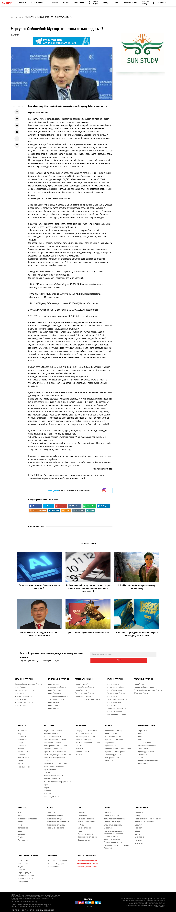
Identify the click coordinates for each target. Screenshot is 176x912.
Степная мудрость (145, 741)
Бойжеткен (82, 814)
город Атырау (20, 697)
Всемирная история (113, 732)
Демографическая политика (55, 744)
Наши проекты (24, 750)
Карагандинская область (58, 694)
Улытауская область (56, 697)
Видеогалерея (109, 826)
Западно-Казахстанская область (28, 682)
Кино (20, 823)
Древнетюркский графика (115, 750)
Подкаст (138, 826)
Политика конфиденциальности (42, 908)
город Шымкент (113, 694)
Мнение (21, 747)
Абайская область (141, 691)
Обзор (137, 829)
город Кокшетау (54, 688)
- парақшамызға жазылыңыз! (68, 490)
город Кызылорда (114, 710)
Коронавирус (53, 865)
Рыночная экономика (84, 732)
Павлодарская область (84, 691)
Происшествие (130, 3)
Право (46, 783)
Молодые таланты (111, 814)
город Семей (139, 682)
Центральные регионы (58, 677)
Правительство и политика (55, 750)
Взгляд (137, 832)
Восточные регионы (143, 677)
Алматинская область (116, 685)
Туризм (79, 744)
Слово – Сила (143, 747)
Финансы (79, 753)
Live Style (82, 806)
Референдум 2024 (51, 795)
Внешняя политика (51, 732)
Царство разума (24, 871)
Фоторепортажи (84, 838)
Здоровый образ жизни (57, 859)
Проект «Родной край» (113, 820)
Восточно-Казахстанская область (148, 688)
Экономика (79, 3)
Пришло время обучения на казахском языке (88, 633)
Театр (20, 820)
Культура (22, 806)
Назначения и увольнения (54, 765)
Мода (80, 829)
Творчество (142, 729)
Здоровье (139, 811)
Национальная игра (55, 814)
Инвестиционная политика (55, 738)
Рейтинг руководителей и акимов (57, 753)
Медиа (20, 835)
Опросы (21, 759)
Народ (106, 3)
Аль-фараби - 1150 (112, 756)
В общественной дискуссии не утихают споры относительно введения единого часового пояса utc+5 (88, 588)
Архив (20, 762)
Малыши (107, 811)
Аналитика (80, 747)
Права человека (50, 768)
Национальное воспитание (58, 820)
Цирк (20, 829)
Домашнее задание (86, 817)
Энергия (21, 868)
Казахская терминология (145, 820)
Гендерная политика (52, 741)
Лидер (137, 814)
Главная (14, 17)
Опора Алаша (143, 762)
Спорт (116, 3)
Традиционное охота (55, 826)
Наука (20, 865)
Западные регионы (24, 677)
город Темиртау (54, 704)
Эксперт (21, 753)
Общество (22, 735)
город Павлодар (81, 688)
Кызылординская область (117, 713)
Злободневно (37, 3)
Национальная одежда (56, 823)
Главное (47, 789)
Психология (23, 859)
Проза (140, 735)
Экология (139, 841)
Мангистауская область (24, 688)
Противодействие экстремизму (148, 817)
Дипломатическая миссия (54, 777)
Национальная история (114, 729)
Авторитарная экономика (86, 735)
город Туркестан (114, 701)
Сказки (140, 756)
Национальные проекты (54, 774)
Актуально (53, 3)
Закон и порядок (146, 3)
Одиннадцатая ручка (146, 750)
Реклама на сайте (19, 908)
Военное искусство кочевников (118, 747)
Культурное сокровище (147, 744)
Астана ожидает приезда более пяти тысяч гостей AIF (39, 587)
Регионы (138, 838)
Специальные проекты (113, 823)
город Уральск (20, 685)
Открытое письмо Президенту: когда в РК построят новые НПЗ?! (39, 634)
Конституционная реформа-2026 (57, 780)
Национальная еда (54, 817)
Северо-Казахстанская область (88, 697)
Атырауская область (23, 694)
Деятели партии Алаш (114, 738)
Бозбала (81, 811)
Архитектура (23, 838)
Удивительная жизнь (26, 874)
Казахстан (22, 729)
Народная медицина (56, 862)
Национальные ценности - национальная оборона (114, 830)
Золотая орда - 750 (113, 753)
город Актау (19, 691)
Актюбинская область (24, 701)
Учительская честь (25, 877)
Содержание (23, 880)
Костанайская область (84, 685)
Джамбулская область (116, 706)
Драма (140, 738)
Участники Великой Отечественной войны (113, 839)
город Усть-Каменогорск (144, 685)
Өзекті (21, 17)
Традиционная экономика (86, 729)
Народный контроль (84, 738)
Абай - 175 (109, 759)
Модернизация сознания (148, 759)
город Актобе (20, 704)
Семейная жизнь (84, 826)
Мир (19, 732)
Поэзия (140, 732)
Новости (22, 3)
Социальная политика (53, 747)
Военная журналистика (87, 835)
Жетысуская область (116, 691)
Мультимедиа (23, 756)
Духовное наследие (93, 3)
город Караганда (54, 691)
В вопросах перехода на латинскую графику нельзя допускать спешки (137, 634)
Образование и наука (28, 854)
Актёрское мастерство (27, 817)
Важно (66, 3)
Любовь (81, 823)
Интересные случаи (86, 832)
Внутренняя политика (53, 729)
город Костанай (81, 682)
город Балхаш (53, 706)
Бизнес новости (82, 750)
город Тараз (112, 704)
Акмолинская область (57, 685)
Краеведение (110, 744)
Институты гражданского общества (54, 757)
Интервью (22, 744)
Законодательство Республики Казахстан (116, 845)
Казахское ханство (113, 735)
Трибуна (47, 792)
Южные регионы (115, 677)
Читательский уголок (86, 820)
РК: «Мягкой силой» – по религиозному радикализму (136, 587)
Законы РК (48, 771)
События (138, 823)
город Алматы (113, 682)
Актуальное (23, 738)
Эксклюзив (139, 835)
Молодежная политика (53, 735)
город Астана (53, 682)
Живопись (22, 811)
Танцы (20, 814)
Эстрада (21, 832)
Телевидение (23, 826)
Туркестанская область (117, 697)
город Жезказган (55, 701)
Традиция (51, 811)
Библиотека (142, 753)
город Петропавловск (84, 694)
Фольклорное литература (114, 817)
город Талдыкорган (115, 688)
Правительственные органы (55, 762)
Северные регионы (83, 677)
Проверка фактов (111, 835)
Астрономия (23, 862)
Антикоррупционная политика (88, 741)
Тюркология (110, 741)
